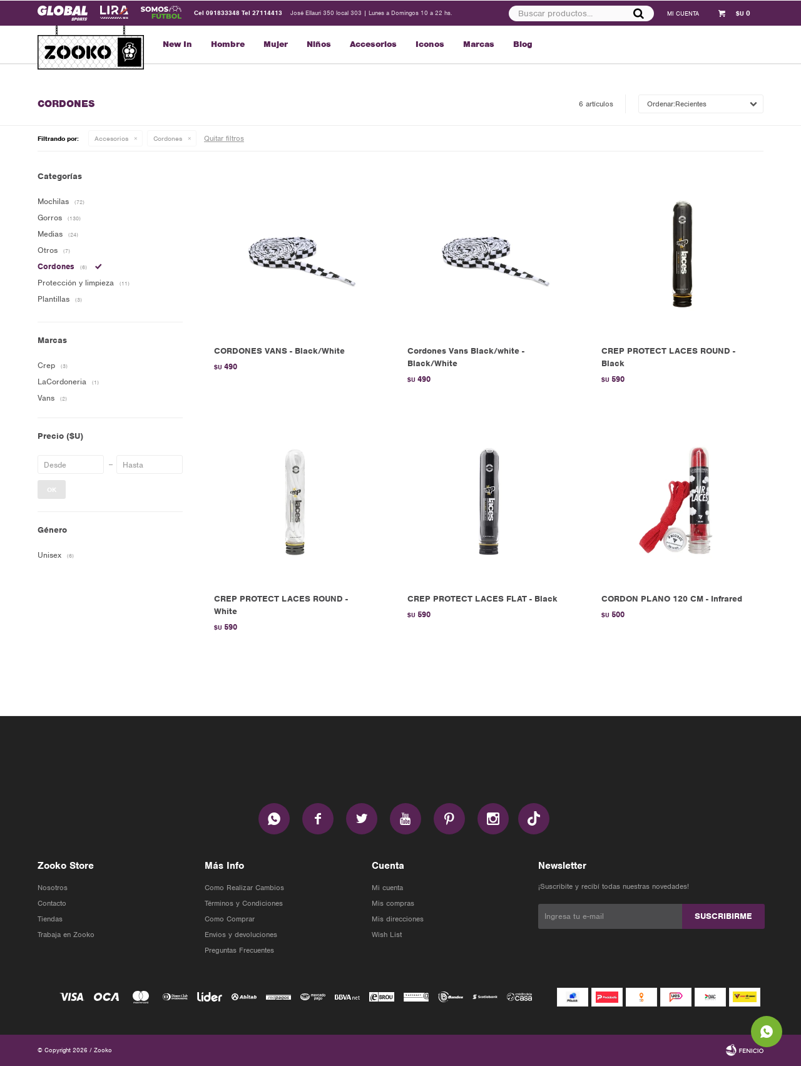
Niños (319, 44)
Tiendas (50, 919)
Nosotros (53, 888)
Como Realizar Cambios (244, 888)
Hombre (228, 44)
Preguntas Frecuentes (239, 950)
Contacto (52, 903)
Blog (523, 44)
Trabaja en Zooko (66, 935)
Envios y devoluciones (241, 935)
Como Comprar (230, 919)
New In (177, 44)
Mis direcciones (398, 919)
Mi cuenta (387, 888)
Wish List (387, 935)
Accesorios (373, 44)
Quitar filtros (224, 138)
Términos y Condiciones (244, 903)
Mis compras (393, 903)
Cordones (167, 138)
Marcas (478, 44)
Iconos (430, 44)
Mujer (275, 44)
